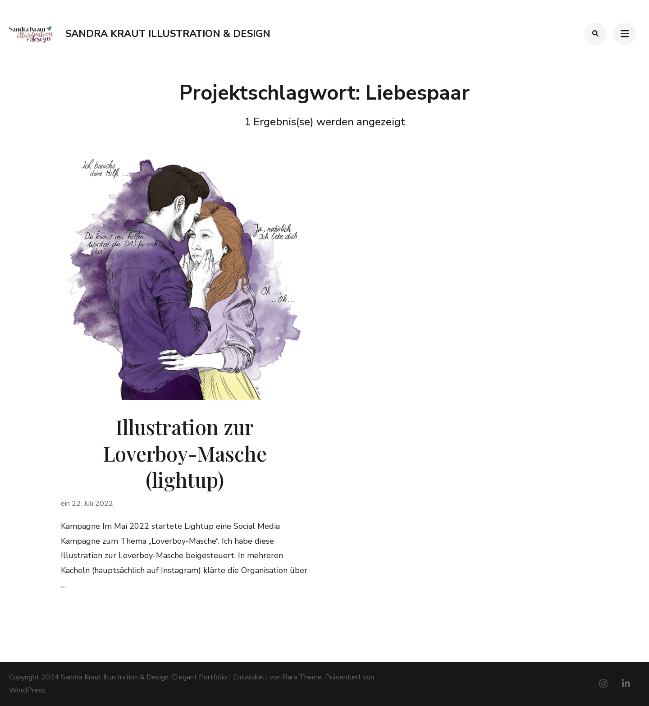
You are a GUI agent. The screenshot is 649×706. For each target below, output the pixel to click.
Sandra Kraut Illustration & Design (167, 34)
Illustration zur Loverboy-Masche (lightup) (185, 453)
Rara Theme (302, 677)
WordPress (27, 690)
